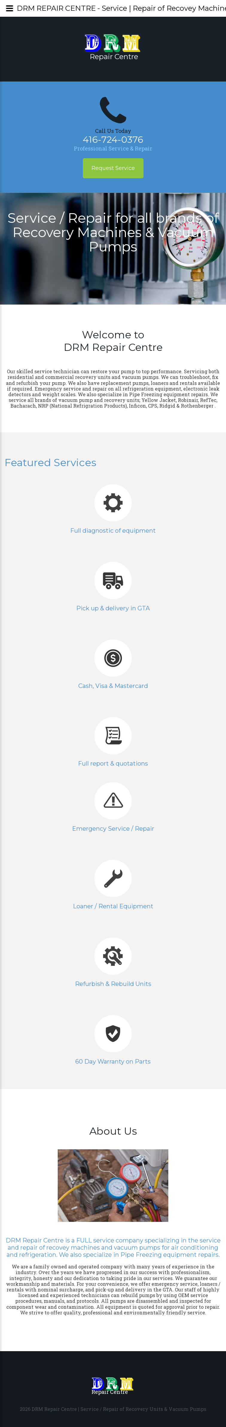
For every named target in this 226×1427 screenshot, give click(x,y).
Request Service (113, 168)
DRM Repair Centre (54, 1409)
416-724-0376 (113, 139)
